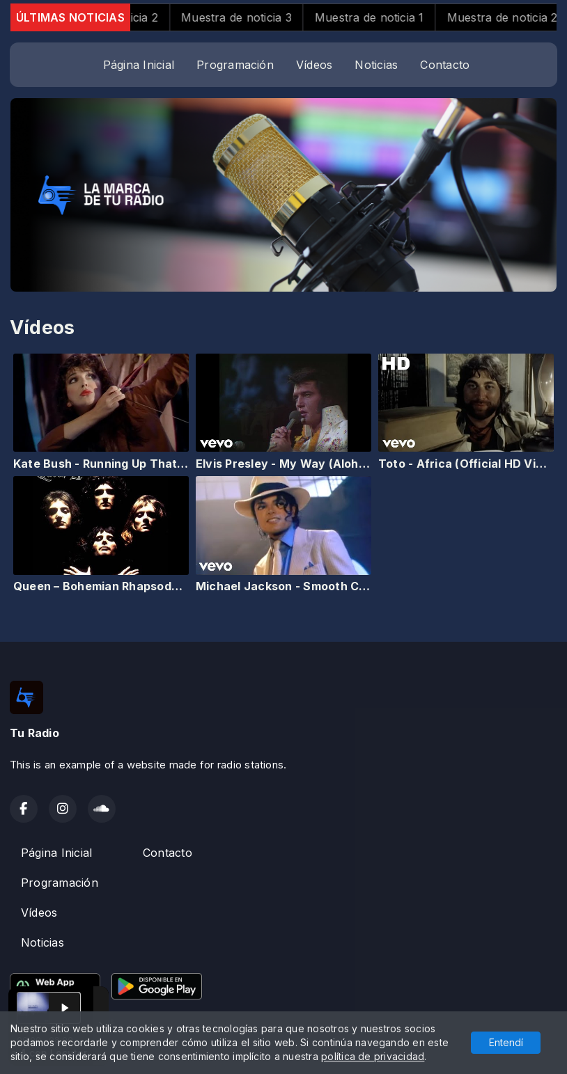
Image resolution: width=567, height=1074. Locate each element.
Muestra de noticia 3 (251, 17)
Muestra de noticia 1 (383, 17)
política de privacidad (372, 1056)
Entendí (506, 1042)
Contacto (444, 65)
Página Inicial (138, 65)
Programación (235, 65)
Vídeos (314, 65)
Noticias (376, 65)
